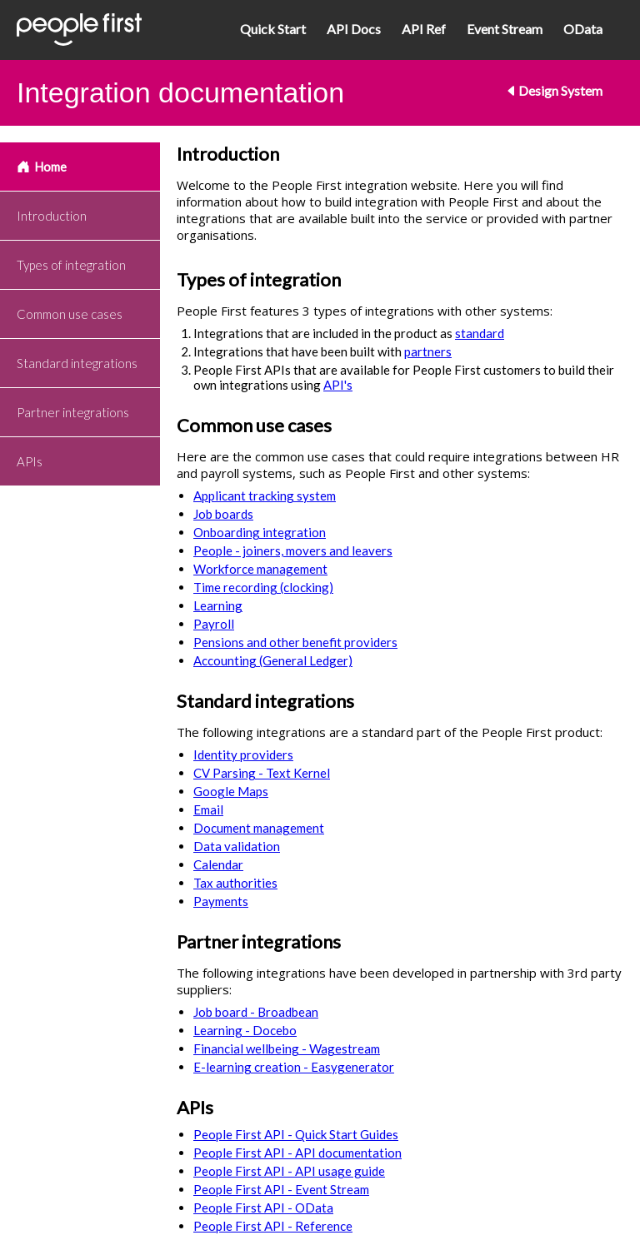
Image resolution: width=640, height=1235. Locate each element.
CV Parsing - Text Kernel (261, 772)
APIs (29, 461)
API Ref (424, 29)
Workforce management (260, 568)
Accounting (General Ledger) (272, 660)
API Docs (354, 29)
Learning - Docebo (245, 1030)
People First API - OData (263, 1207)
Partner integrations (73, 412)
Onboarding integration (259, 532)
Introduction (52, 215)
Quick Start (273, 29)
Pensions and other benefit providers (295, 642)
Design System (553, 90)
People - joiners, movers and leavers (292, 550)
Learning (217, 605)
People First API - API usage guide (289, 1170)
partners (428, 351)
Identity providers (243, 754)
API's (337, 384)
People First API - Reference (272, 1225)
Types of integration (71, 264)
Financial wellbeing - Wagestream (286, 1048)
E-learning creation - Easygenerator (293, 1066)
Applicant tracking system (264, 495)
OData (582, 29)
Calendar (218, 864)
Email (208, 809)
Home (42, 166)
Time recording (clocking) (263, 587)
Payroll (213, 623)
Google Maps (230, 791)
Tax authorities (235, 882)
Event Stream (504, 29)
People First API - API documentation (297, 1152)
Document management (258, 827)
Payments (220, 901)
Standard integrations (77, 363)
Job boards (223, 513)
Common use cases (69, 313)
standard (479, 333)
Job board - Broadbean (255, 1011)
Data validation (236, 846)
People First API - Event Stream (281, 1189)
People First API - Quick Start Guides (295, 1134)
